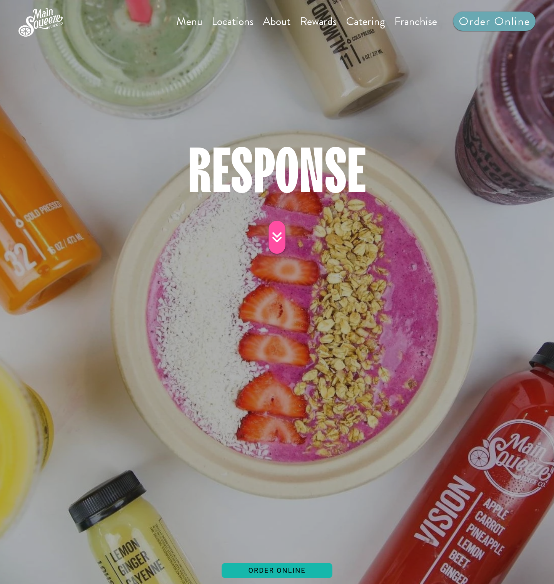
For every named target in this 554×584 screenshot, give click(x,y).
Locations (233, 21)
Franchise (415, 21)
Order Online (497, 21)
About (276, 21)
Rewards (318, 21)
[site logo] (40, 22)
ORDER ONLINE (290, 572)
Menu (189, 21)
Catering (365, 21)
